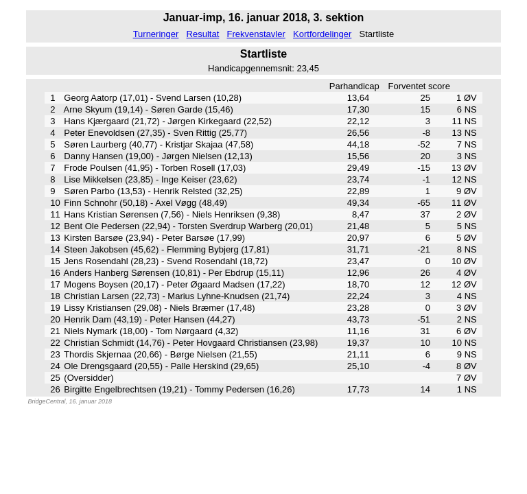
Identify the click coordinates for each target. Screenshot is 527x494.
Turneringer (156, 34)
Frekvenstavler (256, 34)
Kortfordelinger (322, 34)
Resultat (203, 34)
